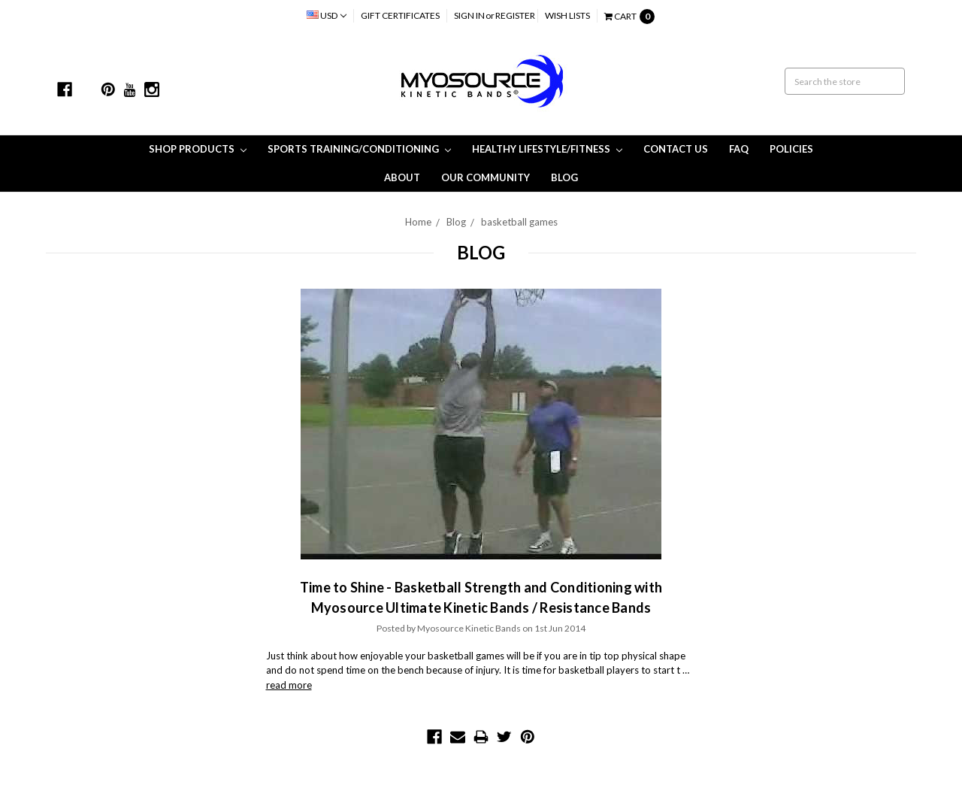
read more (289, 685)
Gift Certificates (400, 15)
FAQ (739, 149)
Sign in (469, 15)
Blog (564, 177)
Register (515, 15)
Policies (791, 149)
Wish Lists (567, 15)
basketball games (519, 222)
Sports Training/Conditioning (359, 149)
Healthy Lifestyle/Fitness (547, 149)
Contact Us (675, 149)
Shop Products (198, 149)
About (402, 177)
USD (326, 15)
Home (418, 222)
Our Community (485, 177)
